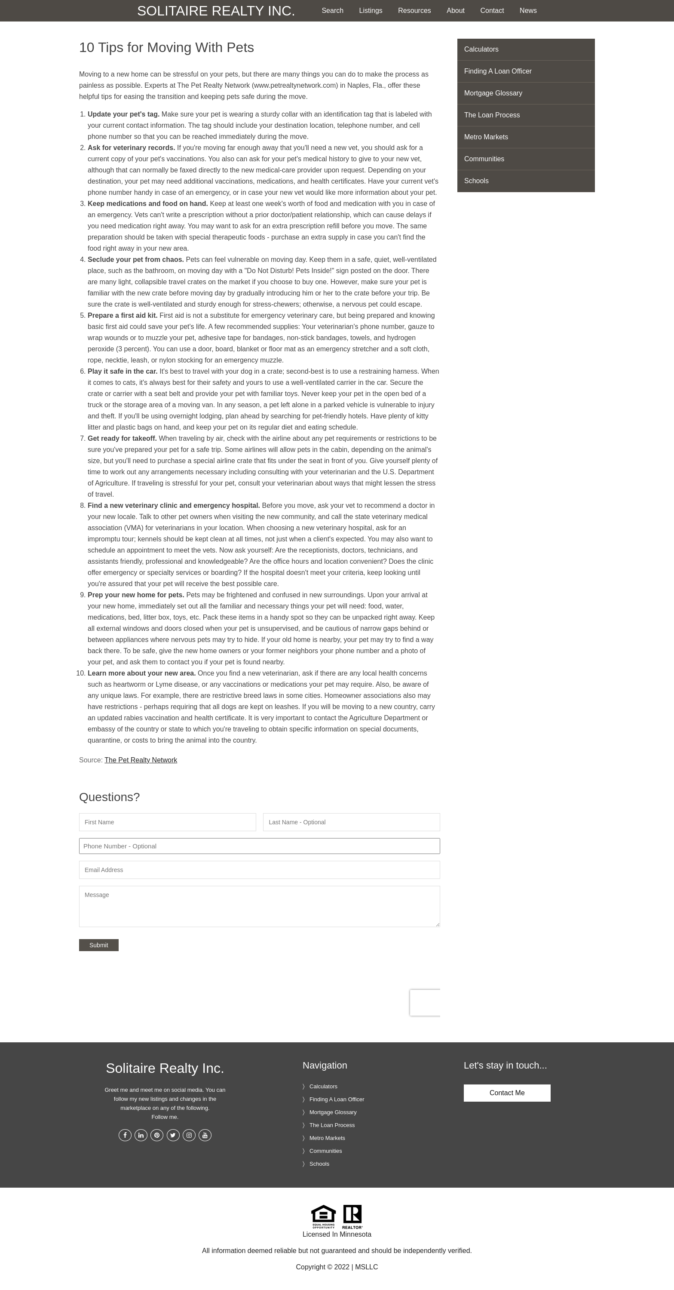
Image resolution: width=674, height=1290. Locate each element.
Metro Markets (486, 137)
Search (332, 10)
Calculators (481, 49)
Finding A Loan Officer (498, 71)
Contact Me (507, 1092)
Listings (371, 10)
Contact (492, 10)
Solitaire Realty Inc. (216, 10)
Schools (476, 180)
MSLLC (366, 1267)
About (456, 10)
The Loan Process (492, 115)
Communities (484, 159)
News (528, 10)
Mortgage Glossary (493, 93)
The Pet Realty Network (140, 760)
